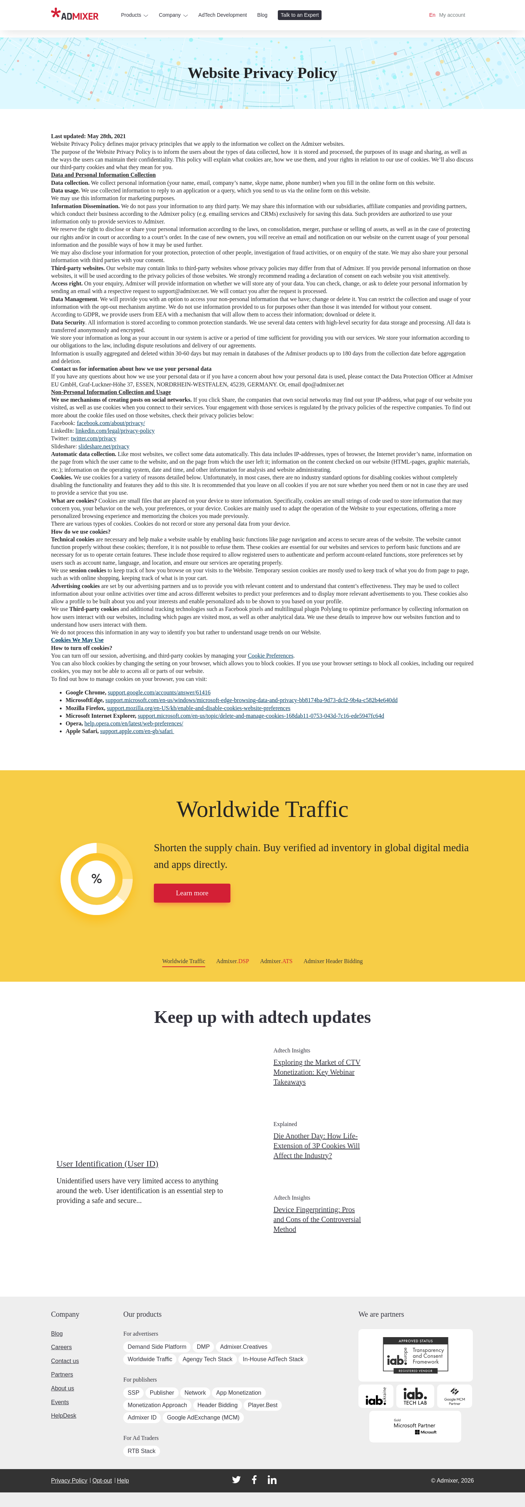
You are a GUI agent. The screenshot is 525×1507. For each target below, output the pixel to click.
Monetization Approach (157, 1405)
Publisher (162, 1393)
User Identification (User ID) (107, 1163)
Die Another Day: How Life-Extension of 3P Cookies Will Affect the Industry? (316, 1146)
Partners (62, 1374)
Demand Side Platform (157, 1347)
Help (123, 1480)
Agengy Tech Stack (208, 1359)
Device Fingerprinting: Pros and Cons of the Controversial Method (317, 1219)
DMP (203, 1347)
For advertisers (140, 1334)
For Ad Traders (141, 1438)
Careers (61, 1347)
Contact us (65, 1361)
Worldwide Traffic (262, 809)
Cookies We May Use (77, 640)
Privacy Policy (69, 1480)
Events (60, 1402)
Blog (57, 1334)
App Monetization (238, 1393)
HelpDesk (63, 1416)
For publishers (140, 1379)
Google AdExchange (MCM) (203, 1417)
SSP (133, 1393)
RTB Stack (141, 1451)
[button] (7, 885)
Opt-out (102, 1480)
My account (452, 15)
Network (195, 1393)
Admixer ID (142, 1417)
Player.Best (262, 1405)
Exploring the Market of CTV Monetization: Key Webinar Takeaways (317, 1072)
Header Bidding (218, 1405)
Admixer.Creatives (244, 1347)
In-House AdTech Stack (273, 1359)
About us (62, 1388)
